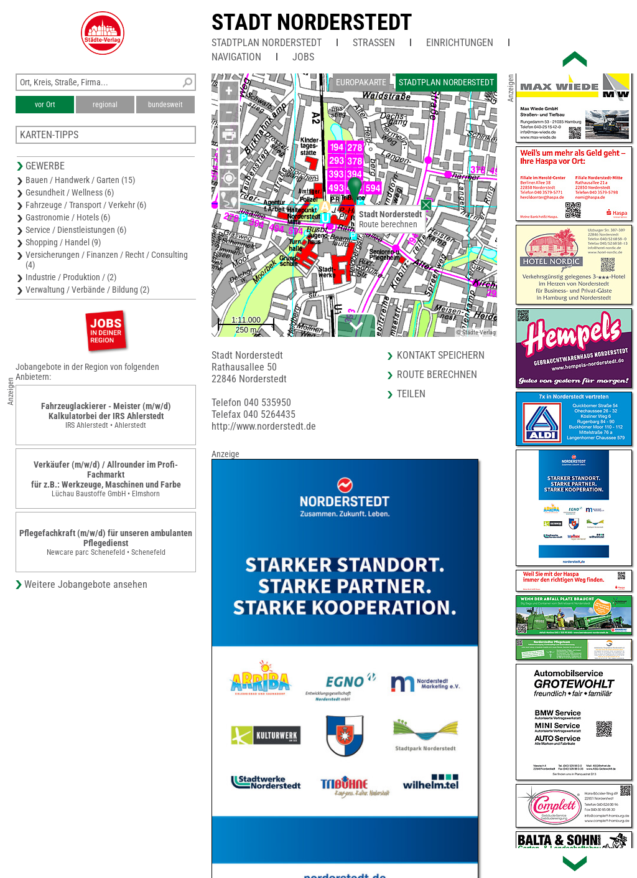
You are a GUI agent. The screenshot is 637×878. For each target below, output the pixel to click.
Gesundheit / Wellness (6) (70, 192)
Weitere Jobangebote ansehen (85, 584)
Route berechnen (388, 224)
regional (105, 104)
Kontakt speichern (441, 355)
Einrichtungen (459, 43)
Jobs (303, 57)
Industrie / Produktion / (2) (71, 277)
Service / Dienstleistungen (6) (76, 230)
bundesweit (165, 104)
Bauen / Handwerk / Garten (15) (80, 180)
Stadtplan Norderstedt (267, 43)
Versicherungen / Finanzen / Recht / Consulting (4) (107, 260)
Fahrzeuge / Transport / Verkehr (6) (86, 205)
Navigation (236, 57)
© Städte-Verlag (476, 332)
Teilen (411, 394)
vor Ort (45, 104)
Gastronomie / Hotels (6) (68, 217)
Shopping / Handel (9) (63, 242)
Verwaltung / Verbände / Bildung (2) (87, 290)
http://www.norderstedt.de (264, 426)
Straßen (374, 43)
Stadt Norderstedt (312, 22)
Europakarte (361, 82)
